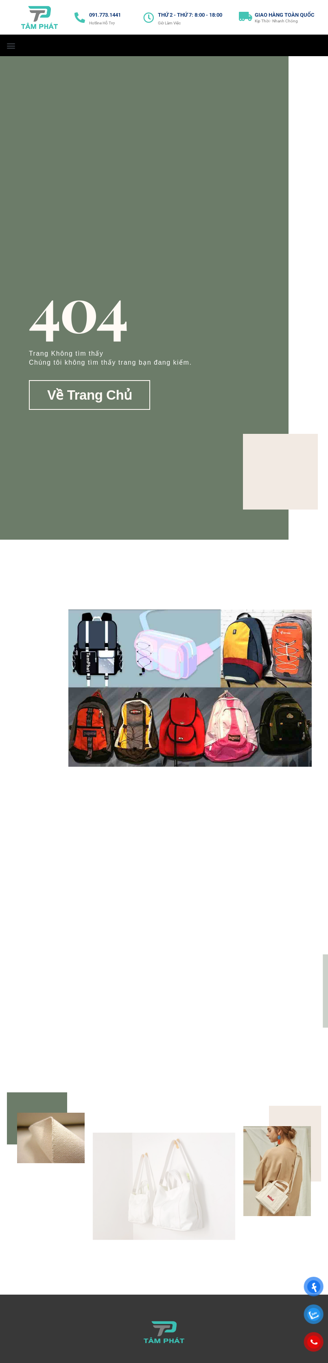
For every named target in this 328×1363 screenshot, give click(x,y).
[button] (10, 45)
